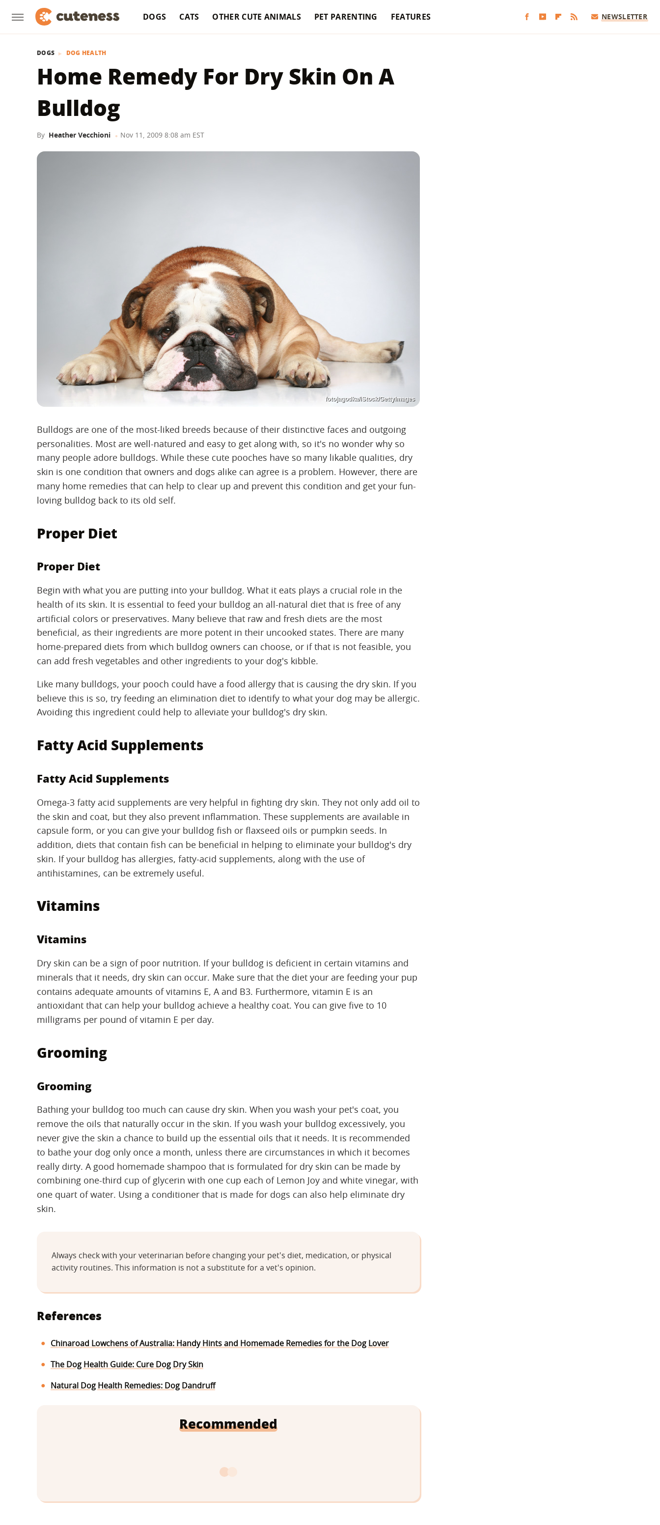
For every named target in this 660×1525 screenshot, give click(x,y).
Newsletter (619, 16)
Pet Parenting (346, 16)
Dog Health (86, 53)
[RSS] (574, 17)
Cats (189, 16)
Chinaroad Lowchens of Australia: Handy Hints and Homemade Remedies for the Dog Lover (220, 1343)
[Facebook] (527, 17)
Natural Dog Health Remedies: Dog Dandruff (133, 1385)
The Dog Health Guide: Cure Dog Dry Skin (127, 1364)
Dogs (154, 16)
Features (411, 16)
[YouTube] (542, 17)
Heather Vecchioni (79, 135)
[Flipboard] (558, 17)
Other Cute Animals (256, 16)
